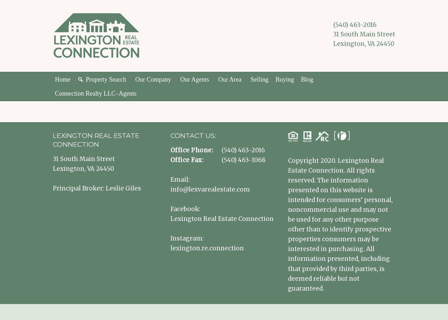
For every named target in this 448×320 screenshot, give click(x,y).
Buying (284, 79)
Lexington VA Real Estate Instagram (349, 54)
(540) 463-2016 (355, 25)
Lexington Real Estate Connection (222, 219)
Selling (259, 79)
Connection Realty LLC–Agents (95, 93)
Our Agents (194, 79)
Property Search (106, 79)
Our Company (153, 79)
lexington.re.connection (207, 248)
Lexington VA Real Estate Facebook (338, 54)
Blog (307, 79)
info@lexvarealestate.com (210, 189)
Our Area (229, 79)
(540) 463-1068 (244, 160)
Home (62, 79)
